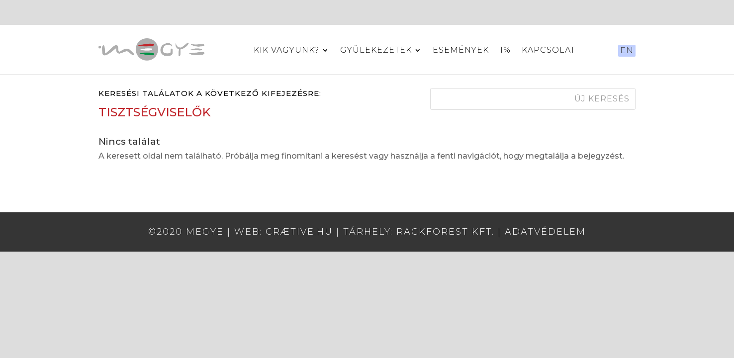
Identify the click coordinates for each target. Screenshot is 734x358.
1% (505, 51)
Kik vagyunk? (286, 51)
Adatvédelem (545, 231)
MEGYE (205, 231)
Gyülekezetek (376, 51)
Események (461, 51)
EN (627, 50)
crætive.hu (299, 231)
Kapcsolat (548, 51)
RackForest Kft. (445, 231)
